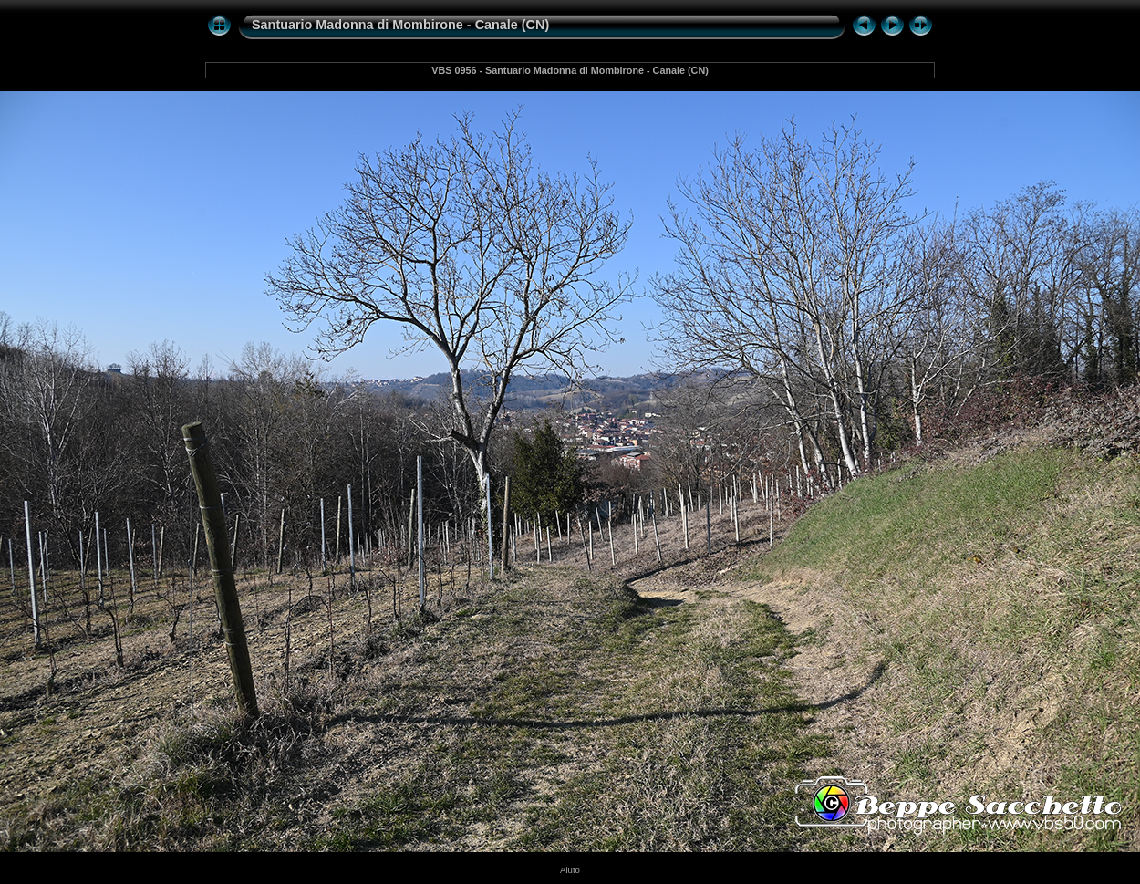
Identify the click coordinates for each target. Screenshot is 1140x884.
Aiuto (570, 870)
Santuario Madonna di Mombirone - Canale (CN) (400, 24)
